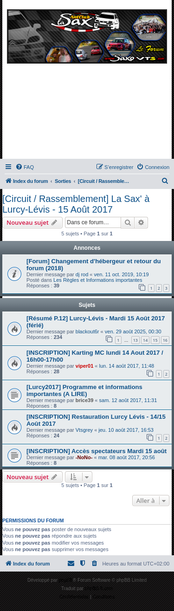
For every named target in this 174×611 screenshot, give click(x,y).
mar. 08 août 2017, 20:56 (126, 457)
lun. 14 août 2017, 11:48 (127, 366)
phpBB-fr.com (99, 588)
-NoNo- (84, 457)
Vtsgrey (84, 430)
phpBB (66, 580)
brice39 (85, 400)
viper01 (85, 366)
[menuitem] (24, 167)
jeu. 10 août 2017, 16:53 (126, 430)
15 (155, 340)
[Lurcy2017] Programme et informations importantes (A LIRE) (84, 390)
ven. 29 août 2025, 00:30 (133, 331)
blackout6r (87, 331)
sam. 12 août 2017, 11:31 (128, 400)
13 (135, 340)
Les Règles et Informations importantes (97, 280)
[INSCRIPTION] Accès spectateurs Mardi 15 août (96, 451)
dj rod (82, 274)
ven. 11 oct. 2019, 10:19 (121, 274)
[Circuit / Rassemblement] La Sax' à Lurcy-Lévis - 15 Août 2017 (75, 204)
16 (165, 340)
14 (145, 340)
